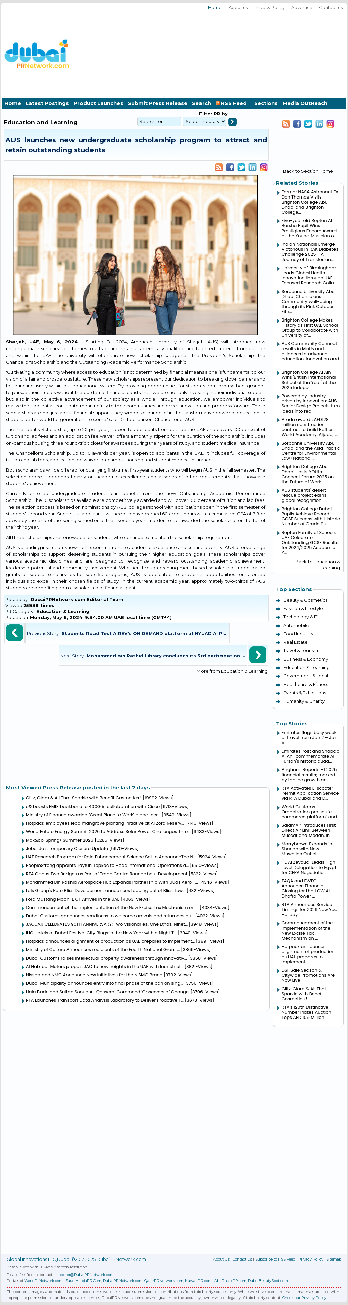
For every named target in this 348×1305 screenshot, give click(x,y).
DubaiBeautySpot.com (268, 1280)
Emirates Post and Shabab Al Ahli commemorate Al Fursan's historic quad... (310, 756)
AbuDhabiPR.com (230, 1280)
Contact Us (242, 1259)
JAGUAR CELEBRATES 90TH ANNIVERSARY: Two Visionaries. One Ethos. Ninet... (107, 924)
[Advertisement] (303, 53)
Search (201, 103)
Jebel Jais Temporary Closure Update (67, 848)
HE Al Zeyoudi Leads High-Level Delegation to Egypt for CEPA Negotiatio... (310, 867)
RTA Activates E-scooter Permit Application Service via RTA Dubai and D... (310, 793)
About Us (221, 1259)
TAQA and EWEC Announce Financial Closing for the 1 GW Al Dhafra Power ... (306, 888)
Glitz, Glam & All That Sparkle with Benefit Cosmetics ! (84, 798)
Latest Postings (47, 103)
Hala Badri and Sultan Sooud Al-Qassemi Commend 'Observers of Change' (107, 992)
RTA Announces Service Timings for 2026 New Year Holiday (310, 909)
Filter (205, 113)
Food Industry (298, 633)
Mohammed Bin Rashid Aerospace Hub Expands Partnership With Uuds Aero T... (112, 882)
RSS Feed (232, 103)
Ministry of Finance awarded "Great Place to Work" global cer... (93, 815)
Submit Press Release (157, 103)
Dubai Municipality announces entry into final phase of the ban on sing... (104, 983)
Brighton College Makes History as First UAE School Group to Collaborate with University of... (310, 327)
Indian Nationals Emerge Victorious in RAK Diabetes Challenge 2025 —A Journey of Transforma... (310, 252)
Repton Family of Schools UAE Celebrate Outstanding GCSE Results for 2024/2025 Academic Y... (310, 542)
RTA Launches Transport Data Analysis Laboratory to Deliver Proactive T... (105, 1000)
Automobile (296, 625)
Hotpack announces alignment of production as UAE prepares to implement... (110, 941)
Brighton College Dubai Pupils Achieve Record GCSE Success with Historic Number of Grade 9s (311, 516)
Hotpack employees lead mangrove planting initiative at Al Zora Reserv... (105, 823)
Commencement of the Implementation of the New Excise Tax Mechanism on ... (112, 907)
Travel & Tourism (300, 650)
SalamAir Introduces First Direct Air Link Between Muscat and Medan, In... (309, 830)
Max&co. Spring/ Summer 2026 (59, 840)
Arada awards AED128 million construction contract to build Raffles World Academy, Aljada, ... (310, 427)
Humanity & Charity (304, 701)
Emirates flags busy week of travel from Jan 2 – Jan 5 (309, 737)
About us (238, 7)
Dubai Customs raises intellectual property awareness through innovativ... (106, 958)
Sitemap (333, 1259)
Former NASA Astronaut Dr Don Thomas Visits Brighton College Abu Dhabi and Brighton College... (310, 202)
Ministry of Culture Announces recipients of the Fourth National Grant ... (103, 949)
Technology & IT (300, 616)
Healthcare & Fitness (305, 684)
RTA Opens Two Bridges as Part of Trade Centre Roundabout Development (107, 874)
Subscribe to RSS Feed (275, 1259)
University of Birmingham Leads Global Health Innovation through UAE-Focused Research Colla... (309, 275)
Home (215, 7)
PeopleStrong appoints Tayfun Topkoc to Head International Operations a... (107, 865)
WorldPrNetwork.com (43, 1280)
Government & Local (305, 675)
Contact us (331, 7)
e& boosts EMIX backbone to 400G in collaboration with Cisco (93, 806)
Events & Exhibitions (304, 692)
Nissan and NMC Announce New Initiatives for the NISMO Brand (94, 975)
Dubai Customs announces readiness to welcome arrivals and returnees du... (110, 916)
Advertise (301, 7)
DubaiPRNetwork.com (123, 1280)
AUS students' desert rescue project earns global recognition (304, 495)
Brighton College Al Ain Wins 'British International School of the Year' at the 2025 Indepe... (309, 380)
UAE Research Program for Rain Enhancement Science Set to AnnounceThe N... (111, 857)
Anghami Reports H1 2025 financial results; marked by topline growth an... (309, 774)
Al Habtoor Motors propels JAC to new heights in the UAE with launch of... (104, 966)
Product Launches (98, 103)
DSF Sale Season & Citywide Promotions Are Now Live (308, 975)
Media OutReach (305, 103)
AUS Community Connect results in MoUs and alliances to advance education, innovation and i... (310, 353)
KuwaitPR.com (198, 1280)
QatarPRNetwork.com (163, 1280)
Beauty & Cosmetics (305, 600)
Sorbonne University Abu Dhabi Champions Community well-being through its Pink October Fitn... (308, 301)
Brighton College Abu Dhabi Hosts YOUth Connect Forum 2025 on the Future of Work (308, 474)
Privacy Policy (270, 7)
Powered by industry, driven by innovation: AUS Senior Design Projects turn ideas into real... (311, 403)
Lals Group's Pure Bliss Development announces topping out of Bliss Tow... (106, 890)
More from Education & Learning (232, 671)
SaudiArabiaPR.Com (83, 1280)
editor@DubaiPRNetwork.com (87, 1274)
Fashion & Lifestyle (303, 608)
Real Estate (295, 642)
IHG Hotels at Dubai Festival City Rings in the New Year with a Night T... (101, 933)
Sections (266, 103)
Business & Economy (305, 659)
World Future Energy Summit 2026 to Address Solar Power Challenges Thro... (108, 831)
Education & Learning (62, 611)
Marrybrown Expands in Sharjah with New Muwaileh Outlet (307, 849)
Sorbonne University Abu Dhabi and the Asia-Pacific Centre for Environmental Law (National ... (311, 450)
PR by (220, 113)
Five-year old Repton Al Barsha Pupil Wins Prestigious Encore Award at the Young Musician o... (309, 228)
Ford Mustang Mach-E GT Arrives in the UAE (73, 899)
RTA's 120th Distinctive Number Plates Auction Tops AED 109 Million (306, 1012)
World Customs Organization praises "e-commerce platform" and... (311, 811)
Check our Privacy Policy (304, 1297)
